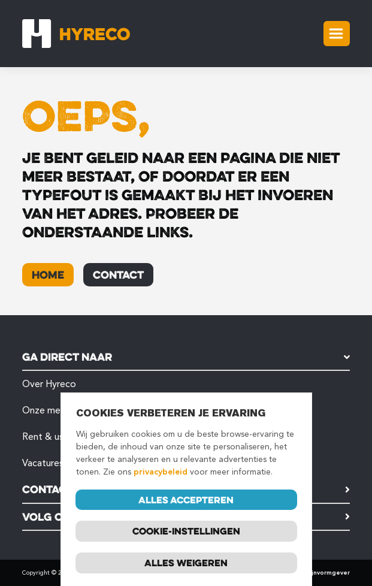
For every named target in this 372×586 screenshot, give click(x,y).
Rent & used (48, 436)
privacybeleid (160, 472)
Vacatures (42, 463)
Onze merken (50, 410)
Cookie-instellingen (186, 531)
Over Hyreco (49, 383)
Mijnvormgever (327, 572)
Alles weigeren (186, 563)
